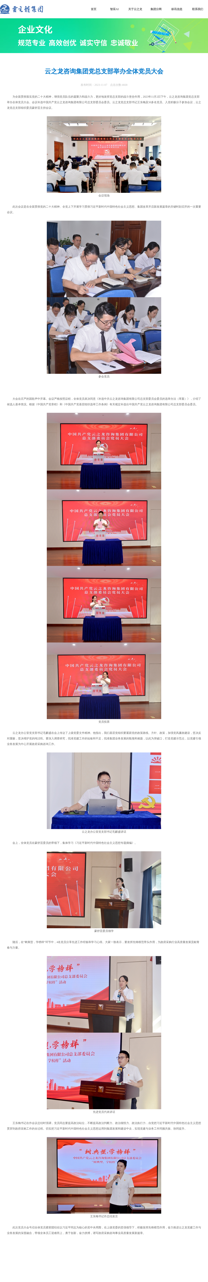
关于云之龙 (135, 9)
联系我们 (197, 9)
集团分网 (156, 9)
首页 (93, 9)
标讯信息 (176, 9)
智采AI (114, 9)
